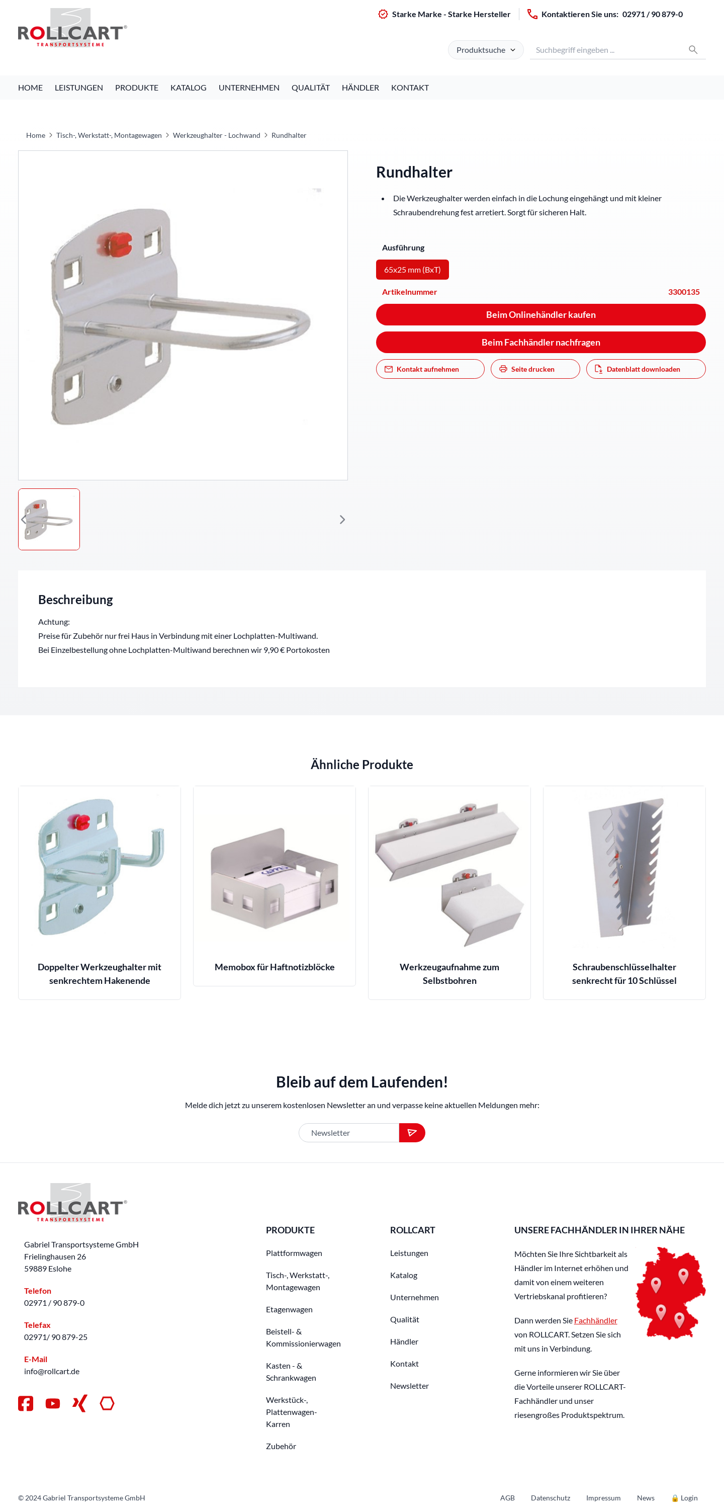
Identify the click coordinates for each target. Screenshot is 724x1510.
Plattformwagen (294, 1252)
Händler (360, 87)
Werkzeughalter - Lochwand (216, 135)
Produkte (136, 87)
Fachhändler (595, 1320)
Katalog (188, 87)
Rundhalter (289, 135)
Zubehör (281, 1446)
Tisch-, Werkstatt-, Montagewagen (109, 135)
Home (30, 87)
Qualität (311, 87)
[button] (24, 519)
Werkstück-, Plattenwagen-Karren (291, 1412)
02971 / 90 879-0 (652, 14)
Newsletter (409, 1385)
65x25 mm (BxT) (412, 269)
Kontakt (410, 87)
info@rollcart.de (51, 1371)
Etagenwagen (289, 1309)
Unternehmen (249, 87)
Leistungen (79, 87)
